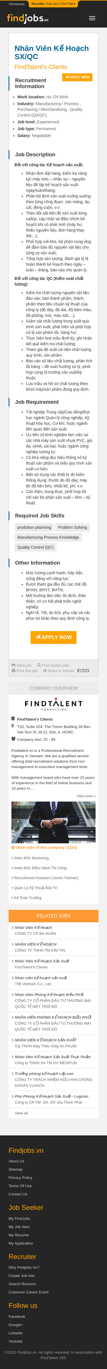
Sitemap (16, 1169)
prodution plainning (34, 527)
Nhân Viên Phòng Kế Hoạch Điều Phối (49, 995)
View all (21, 1113)
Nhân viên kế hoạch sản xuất (41, 978)
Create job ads (22, 1276)
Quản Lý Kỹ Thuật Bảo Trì (36, 888)
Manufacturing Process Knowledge (48, 537)
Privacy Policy (20, 1177)
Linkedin (16, 1333)
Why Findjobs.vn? (24, 1267)
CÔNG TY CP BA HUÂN (35, 933)
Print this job (24, 671)
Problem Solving (72, 527)
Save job (21, 665)
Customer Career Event (29, 1292)
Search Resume (22, 1284)
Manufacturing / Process (57, 103)
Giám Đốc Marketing (31, 858)
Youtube (15, 1341)
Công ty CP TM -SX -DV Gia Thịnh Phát (48, 1102)
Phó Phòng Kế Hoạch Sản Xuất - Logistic (52, 1096)
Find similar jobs (53, 665)
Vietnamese (17, 4)
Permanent (46, 128)
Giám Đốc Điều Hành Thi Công (40, 868)
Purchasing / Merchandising (42, 109)
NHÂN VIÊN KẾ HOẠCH (35, 944)
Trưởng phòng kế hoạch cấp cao (44, 1074)
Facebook (17, 1316)
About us (16, 1161)
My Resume (19, 1235)
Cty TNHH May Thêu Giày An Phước (46, 1046)
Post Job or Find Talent (53, 3)
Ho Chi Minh (57, 97)
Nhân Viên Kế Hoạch (33, 927)
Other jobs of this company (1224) (44, 847)
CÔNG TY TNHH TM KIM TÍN (40, 950)
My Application (21, 1243)
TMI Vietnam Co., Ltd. (33, 984)
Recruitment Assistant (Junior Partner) (46, 878)
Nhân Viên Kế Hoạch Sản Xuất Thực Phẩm (53, 1057)
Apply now (77, 77)
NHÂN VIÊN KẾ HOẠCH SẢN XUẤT (45, 1040)
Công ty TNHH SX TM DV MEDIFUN (46, 1063)
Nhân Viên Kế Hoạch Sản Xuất (42, 961)
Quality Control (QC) (35, 547)
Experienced (48, 122)
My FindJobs (19, 1218)
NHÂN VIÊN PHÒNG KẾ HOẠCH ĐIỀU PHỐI (53, 1017)
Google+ (16, 1325)
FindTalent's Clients (31, 967)
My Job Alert (19, 1227)
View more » (86, 796)
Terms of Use (20, 1186)
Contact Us (18, 1194)
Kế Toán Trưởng (28, 898)
